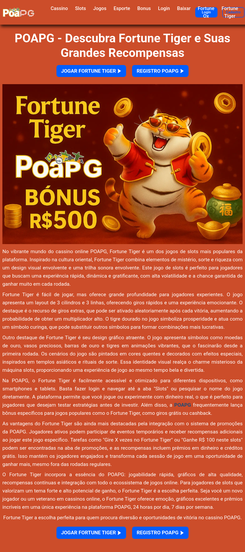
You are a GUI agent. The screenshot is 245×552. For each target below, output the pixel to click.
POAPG (182, 407)
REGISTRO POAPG (167, 72)
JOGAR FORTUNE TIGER (85, 72)
